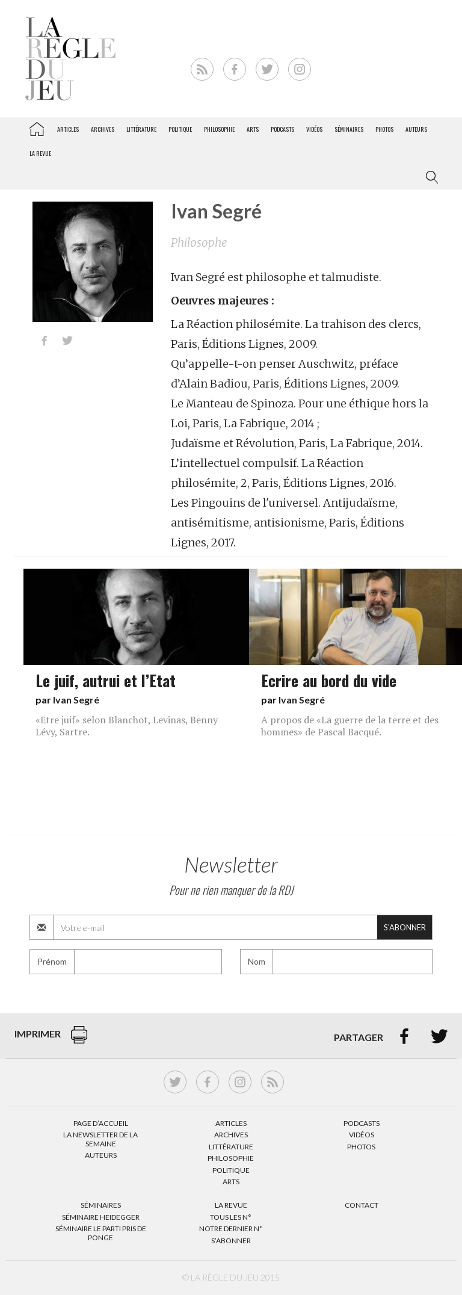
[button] (429, 177)
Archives (102, 129)
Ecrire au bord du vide (328, 680)
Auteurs (416, 129)
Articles (68, 129)
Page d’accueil (100, 1123)
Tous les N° (230, 1217)
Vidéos (314, 129)
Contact (361, 1205)
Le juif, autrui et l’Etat (105, 680)
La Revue (231, 1205)
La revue (40, 153)
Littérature (141, 129)
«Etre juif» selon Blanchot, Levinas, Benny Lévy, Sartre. (126, 725)
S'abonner (405, 927)
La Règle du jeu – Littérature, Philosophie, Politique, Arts (36, 127)
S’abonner (231, 1240)
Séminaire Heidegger (101, 1217)
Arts (253, 129)
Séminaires (348, 129)
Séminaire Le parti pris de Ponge (100, 1232)
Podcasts (282, 129)
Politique (180, 129)
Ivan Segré (76, 699)
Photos (384, 129)
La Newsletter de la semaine (100, 1139)
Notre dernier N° (231, 1228)
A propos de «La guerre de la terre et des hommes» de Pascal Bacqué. (350, 725)
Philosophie (219, 129)
